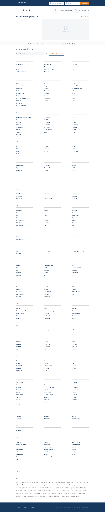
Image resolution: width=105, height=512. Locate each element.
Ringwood (74, 365)
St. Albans (46, 397)
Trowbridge (47, 418)
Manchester (47, 289)
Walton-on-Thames (21, 444)
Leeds (73, 265)
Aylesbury (46, 71)
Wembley (74, 447)
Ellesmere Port (48, 168)
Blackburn (46, 93)
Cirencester (47, 127)
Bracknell (18, 95)
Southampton (20, 394)
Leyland (18, 270)
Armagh (18, 69)
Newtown (46, 313)
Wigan (18, 452)
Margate (18, 291)
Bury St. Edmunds (21, 105)
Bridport (74, 98)
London (46, 272)
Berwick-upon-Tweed (77, 88)
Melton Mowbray (76, 291)
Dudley (46, 151)
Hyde (73, 225)
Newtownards (20, 315)
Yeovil (18, 471)
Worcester (19, 457)
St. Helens (74, 397)
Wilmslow (46, 452)
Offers (33, 3)
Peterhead (74, 344)
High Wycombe (20, 220)
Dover (17, 151)
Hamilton (74, 210)
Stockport (74, 399)
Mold (73, 294)
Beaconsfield (75, 86)
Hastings (18, 215)
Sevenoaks (74, 384)
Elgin (17, 168)
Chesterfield (19, 127)
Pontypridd (75, 346)
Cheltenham (47, 122)
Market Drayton (48, 291)
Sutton (18, 404)
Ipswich (74, 237)
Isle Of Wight (19, 239)
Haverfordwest (75, 215)
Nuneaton (74, 318)
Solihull (18, 392)
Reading (74, 360)
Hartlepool (74, 213)
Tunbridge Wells (76, 418)
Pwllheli (74, 349)
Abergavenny (19, 64)
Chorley (18, 129)
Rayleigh (46, 360)
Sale (45, 382)
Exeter (73, 170)
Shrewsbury (75, 387)
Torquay (18, 418)
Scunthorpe (47, 384)
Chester (74, 122)
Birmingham (47, 91)
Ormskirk (18, 330)
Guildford (74, 198)
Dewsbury (46, 148)
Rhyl (73, 363)
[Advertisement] (28, 29)
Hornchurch (47, 222)
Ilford (17, 237)
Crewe (45, 132)
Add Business (58, 507)
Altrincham (47, 66)
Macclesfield (19, 286)
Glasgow (46, 193)
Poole (17, 349)
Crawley (18, 134)
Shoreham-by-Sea (49, 387)
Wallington (47, 442)
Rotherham (19, 370)
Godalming (19, 196)
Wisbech (46, 454)
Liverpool (46, 270)
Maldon (74, 286)
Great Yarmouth (48, 198)
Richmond (19, 365)
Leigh (45, 267)
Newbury (74, 308)
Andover (74, 66)
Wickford (74, 449)
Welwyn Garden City (49, 447)
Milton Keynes (20, 294)
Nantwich (18, 308)
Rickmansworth (48, 365)
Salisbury (74, 382)
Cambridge (74, 117)
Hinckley (46, 220)
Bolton (73, 93)
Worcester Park (48, 457)
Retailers (26, 507)
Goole (45, 196)
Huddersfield (19, 225)
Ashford (74, 69)
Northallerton (47, 315)
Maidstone (47, 286)
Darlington (19, 146)
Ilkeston (46, 237)
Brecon (46, 95)
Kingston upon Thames (78, 251)
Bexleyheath (19, 91)
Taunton (18, 416)
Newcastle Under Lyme (22, 311)
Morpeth (18, 296)
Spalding (18, 397)
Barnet (73, 83)
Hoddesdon (19, 222)
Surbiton (74, 402)
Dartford (46, 146)
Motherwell (47, 296)
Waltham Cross (76, 442)
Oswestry (46, 330)
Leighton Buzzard (76, 267)
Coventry (74, 129)
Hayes (18, 217)
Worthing (18, 459)
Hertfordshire (75, 217)
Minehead (46, 294)
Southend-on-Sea (48, 394)
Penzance (18, 344)
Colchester (19, 132)
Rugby (45, 370)
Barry (45, 86)
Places (19, 507)
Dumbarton (75, 151)
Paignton (18, 341)
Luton (73, 275)
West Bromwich (20, 449)
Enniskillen (19, 170)
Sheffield (18, 387)
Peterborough (47, 344)
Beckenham (19, 88)
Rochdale (18, 368)
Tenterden (46, 416)
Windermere (19, 454)
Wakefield (18, 442)
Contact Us (67, 507)
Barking (46, 83)
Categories (39, 3)
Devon (18, 148)
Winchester (75, 452)
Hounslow (74, 222)
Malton (18, 289)
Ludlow (46, 275)
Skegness (18, 389)
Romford (46, 368)
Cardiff (46, 119)
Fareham (46, 182)
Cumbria (74, 132)
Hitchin (74, 220)
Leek (17, 267)
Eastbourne (47, 165)
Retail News (85, 507)
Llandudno (74, 270)
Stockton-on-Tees (21, 402)
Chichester (47, 124)
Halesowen (19, 210)
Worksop (74, 457)
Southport (74, 394)
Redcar (18, 363)
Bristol (46, 100)
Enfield (73, 168)
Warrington (47, 444)
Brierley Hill (19, 103)
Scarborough (19, 384)
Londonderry (75, 272)
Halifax (46, 210)
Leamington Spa (48, 265)
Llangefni (18, 272)
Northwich (74, 315)
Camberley (47, 117)
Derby (73, 146)
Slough (46, 389)
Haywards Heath (48, 217)
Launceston (19, 265)
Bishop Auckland (76, 91)
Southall (74, 392)
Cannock (18, 122)
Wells (17, 447)
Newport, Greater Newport (78, 311)
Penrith (74, 341)
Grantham (74, 196)
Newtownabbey (76, 313)
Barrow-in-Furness (21, 86)
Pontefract (47, 346)
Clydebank (74, 127)
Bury (73, 100)
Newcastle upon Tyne (49, 311)
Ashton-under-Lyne (21, 71)
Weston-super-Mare (49, 449)
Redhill (46, 363)
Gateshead (19, 193)
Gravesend (19, 198)
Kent (17, 251)
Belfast (46, 88)
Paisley (46, 341)
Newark (46, 308)
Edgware (74, 165)
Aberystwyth (47, 64)
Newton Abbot (20, 313)
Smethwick (75, 389)
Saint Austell (19, 382)
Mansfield (74, 289)
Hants (18, 213)
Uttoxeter (18, 430)
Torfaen (74, 416)
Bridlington (47, 98)
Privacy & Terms (76, 507)
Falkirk (18, 182)
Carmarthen (75, 119)
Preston (46, 349)
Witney (73, 454)
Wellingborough (76, 444)
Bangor (18, 83)
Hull (45, 225)
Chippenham (75, 124)
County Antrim (48, 129)
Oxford (73, 330)
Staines (18, 399)
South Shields (47, 392)
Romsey (74, 368)
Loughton (18, 275)
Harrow (46, 213)
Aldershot (74, 64)
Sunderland (47, 402)
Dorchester (74, 148)
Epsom (46, 170)
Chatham (18, 124)
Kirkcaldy (18, 253)
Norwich (18, 318)
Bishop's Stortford (21, 93)
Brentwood (74, 95)
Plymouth (18, 346)
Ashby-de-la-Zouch (49, 69)
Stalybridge (47, 399)
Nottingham (47, 318)
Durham (18, 153)
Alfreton (18, 66)
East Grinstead (20, 165)
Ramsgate (19, 360)
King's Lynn (47, 251)
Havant (46, 215)
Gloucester (74, 193)
